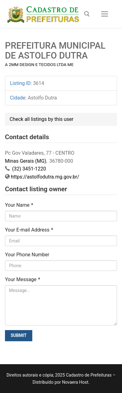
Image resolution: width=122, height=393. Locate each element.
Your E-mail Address (29, 230)
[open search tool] (87, 14)
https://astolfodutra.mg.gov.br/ (45, 177)
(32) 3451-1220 (28, 169)
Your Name (19, 205)
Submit (19, 335)
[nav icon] (105, 13)
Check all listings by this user (41, 119)
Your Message (22, 279)
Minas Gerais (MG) (25, 161)
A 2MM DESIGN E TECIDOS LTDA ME (39, 64)
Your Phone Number (27, 255)
